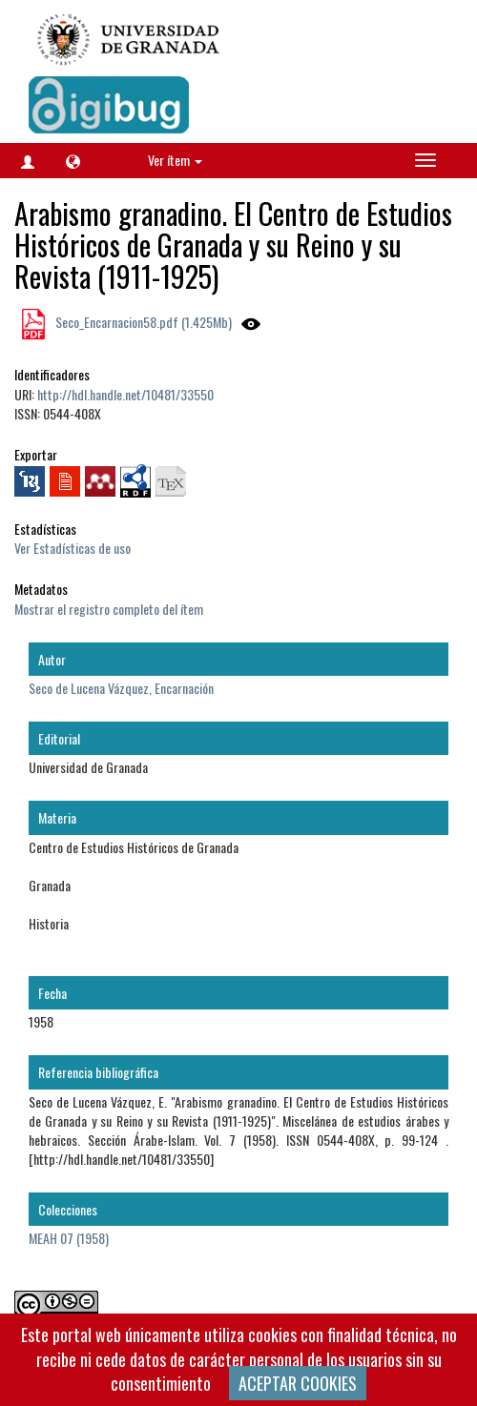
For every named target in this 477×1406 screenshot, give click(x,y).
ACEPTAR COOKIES (297, 1383)
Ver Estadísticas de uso (72, 548)
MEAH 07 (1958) (69, 1238)
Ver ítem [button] (175, 160)
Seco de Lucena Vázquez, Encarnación (121, 688)
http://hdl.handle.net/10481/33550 (125, 394)
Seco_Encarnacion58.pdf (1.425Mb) (142, 322)
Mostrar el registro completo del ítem (108, 609)
